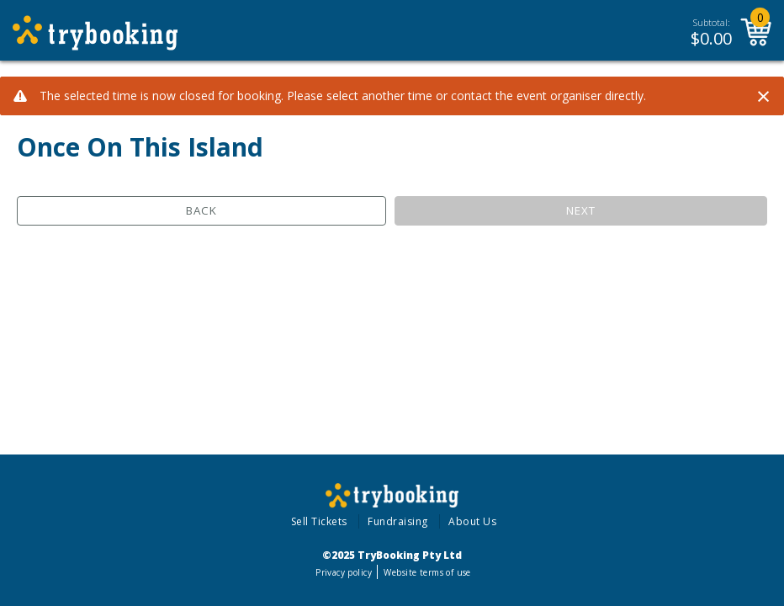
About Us (472, 521)
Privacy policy (343, 572)
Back (201, 210)
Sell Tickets (319, 521)
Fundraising (398, 521)
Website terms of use (427, 572)
